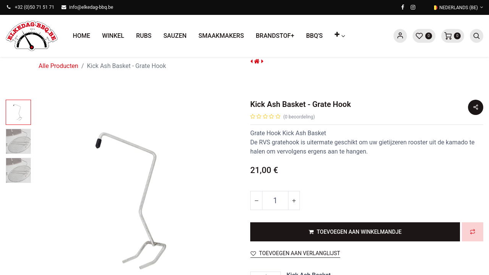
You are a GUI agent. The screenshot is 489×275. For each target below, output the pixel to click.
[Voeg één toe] (294, 200)
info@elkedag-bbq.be (91, 7)
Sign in (400, 36)
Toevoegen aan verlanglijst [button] (295, 253)
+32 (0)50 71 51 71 (34, 7)
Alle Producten (58, 66)
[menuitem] (81, 36)
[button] (339, 36)
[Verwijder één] (256, 200)
